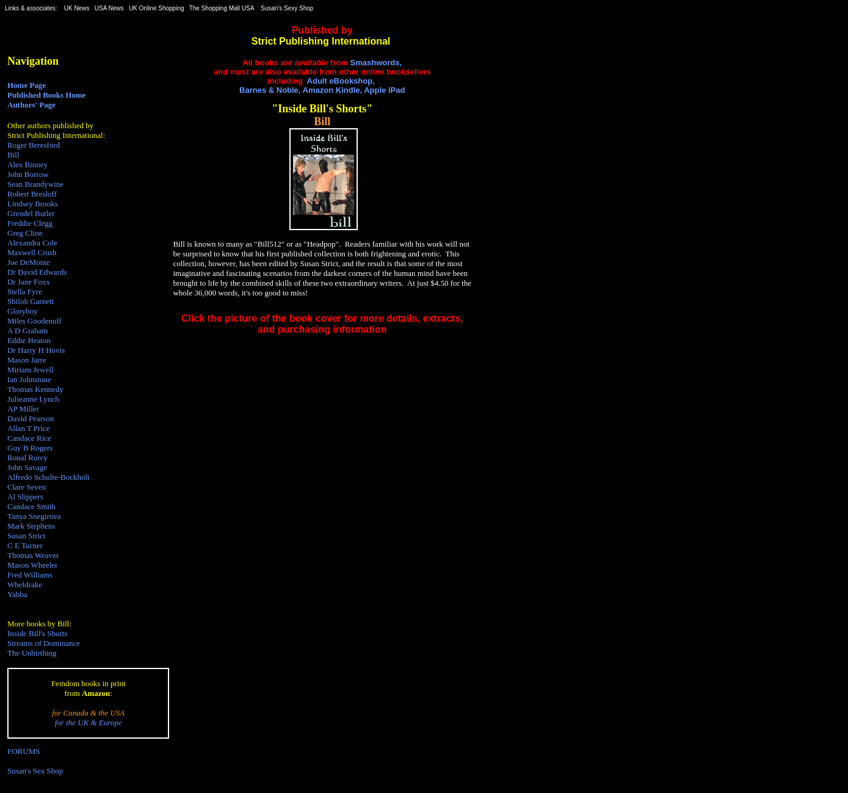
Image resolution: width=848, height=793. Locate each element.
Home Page (26, 85)
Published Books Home (46, 95)
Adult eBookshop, (341, 80)
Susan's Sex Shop (35, 770)
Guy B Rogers (30, 447)
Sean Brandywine (35, 184)
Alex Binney (27, 164)
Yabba (17, 594)
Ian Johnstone (29, 379)
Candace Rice (29, 438)
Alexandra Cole (32, 242)
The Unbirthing (32, 652)
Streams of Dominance (43, 643)
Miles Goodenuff (34, 320)
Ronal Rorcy (27, 457)
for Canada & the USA (88, 712)
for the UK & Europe (88, 722)
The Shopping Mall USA (221, 8)
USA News (109, 8)
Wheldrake (24, 584)
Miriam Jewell (30, 369)
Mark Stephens (31, 525)
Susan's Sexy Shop (287, 8)
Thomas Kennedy (35, 389)
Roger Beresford (33, 145)
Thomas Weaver (33, 555)
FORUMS (23, 751)
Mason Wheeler (32, 565)
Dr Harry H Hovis (36, 350)
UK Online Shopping (156, 8)
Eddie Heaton (29, 340)
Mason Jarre (26, 359)
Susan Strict (26, 535)
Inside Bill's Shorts (37, 633)
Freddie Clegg (30, 223)
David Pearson (30, 418)
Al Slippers (25, 496)
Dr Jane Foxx (28, 281)
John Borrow (28, 174)
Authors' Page (31, 104)
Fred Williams (30, 574)
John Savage (27, 467)
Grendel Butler (31, 213)
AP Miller (23, 408)
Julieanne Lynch (33, 399)
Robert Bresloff (32, 193)
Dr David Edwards (37, 272)
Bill (13, 154)
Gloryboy (22, 311)
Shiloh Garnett (30, 301)
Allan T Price (28, 428)
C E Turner (25, 545)
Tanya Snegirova (34, 516)
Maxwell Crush (32, 252)
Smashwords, (376, 62)
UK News (77, 8)
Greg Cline (24, 232)
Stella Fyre (24, 291)
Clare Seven (26, 486)
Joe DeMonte (28, 262)
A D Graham (27, 330)
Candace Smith (31, 506)
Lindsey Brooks (32, 203)
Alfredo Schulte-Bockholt (48, 477)
